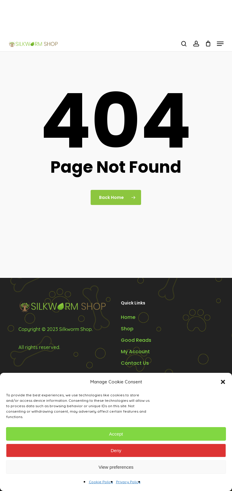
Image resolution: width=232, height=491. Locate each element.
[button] (223, 382)
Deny (116, 450)
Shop (127, 328)
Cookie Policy (101, 482)
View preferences (116, 467)
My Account (135, 351)
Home (128, 317)
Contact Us (135, 363)
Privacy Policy (128, 482)
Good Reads (136, 340)
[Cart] (208, 44)
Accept (116, 433)
